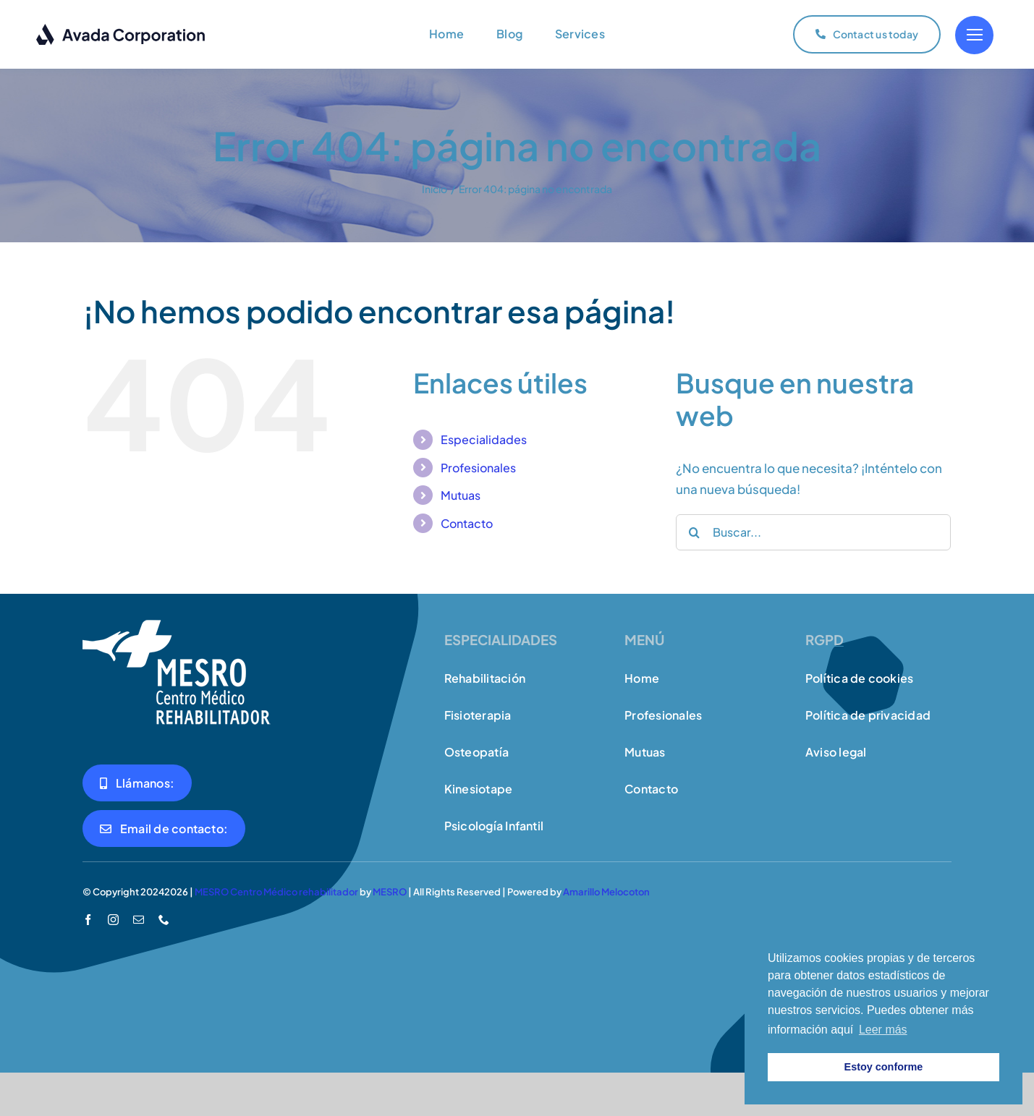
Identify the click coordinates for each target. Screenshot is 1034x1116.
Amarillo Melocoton (606, 892)
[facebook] (87, 919)
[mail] (138, 919)
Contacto (467, 523)
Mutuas (460, 495)
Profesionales (478, 467)
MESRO (390, 892)
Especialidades (484, 439)
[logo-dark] (121, 29)
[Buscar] (694, 532)
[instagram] (113, 919)
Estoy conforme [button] (883, 1067)
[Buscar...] (813, 532)
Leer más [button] (883, 1029)
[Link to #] (974, 35)
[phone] (163, 919)
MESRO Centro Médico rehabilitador (276, 892)
